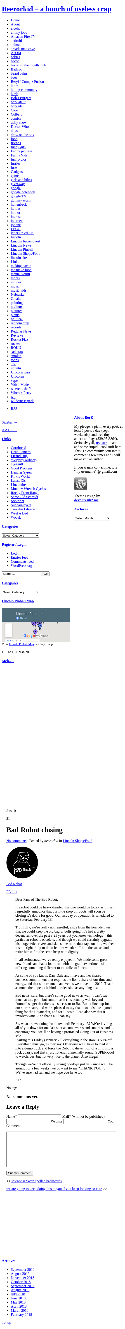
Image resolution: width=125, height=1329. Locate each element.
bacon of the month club (28, 65)
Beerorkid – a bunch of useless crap (56, 9)
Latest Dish (19, 480)
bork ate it (18, 102)
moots (15, 278)
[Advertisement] (15, 736)
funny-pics (18, 159)
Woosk (16, 517)
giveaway (18, 184)
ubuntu (16, 368)
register (101, 443)
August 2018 (20, 1293)
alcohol (16, 28)
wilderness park (22, 401)
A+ (7, 430)
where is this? (21, 389)
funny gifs (18, 147)
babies (15, 57)
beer (14, 77)
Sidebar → (9, 422)
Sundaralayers (21, 505)
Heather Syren (21, 472)
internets (17, 221)
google (16, 188)
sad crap (17, 352)
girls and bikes (21, 180)
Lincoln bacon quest (25, 241)
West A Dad (19, 513)
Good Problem (21, 468)
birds (14, 94)
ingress (16, 217)
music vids (18, 290)
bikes (15, 86)
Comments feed (22, 561)
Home (15, 20)
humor (15, 212)
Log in (15, 553)
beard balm (19, 73)
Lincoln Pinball (22, 249)
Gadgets (17, 172)
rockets (16, 343)
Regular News (21, 331)
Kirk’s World (20, 476)
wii (13, 397)
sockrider (17, 501)
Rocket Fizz (19, 339)
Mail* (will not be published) (77, 1112)
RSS (14, 409)
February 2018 (21, 1317)
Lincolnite (18, 485)
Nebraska (17, 294)
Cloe (14, 110)
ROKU (16, 348)
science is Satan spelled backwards (30, 1184)
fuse (14, 167)
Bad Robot (8, 884)
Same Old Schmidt (24, 497)
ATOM (16, 53)
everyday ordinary (24, 460)
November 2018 (22, 1280)
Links (15, 262)
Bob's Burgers (21, 98)
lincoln (16, 237)
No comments (10, 841)
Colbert (16, 114)
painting (17, 303)
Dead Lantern (21, 452)
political (17, 319)
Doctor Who (20, 127)
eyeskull (17, 464)
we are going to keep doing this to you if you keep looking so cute (48, 1191)
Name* (5, 1112)
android (16, 41)
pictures (16, 311)
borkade (17, 106)
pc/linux (17, 307)
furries (15, 163)
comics (16, 118)
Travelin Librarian (24, 509)
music (15, 286)
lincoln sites (19, 258)
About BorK (83, 417)
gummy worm (21, 200)
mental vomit (20, 274)
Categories (10, 526)
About (15, 24)
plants (15, 315)
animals (16, 45)
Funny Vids (19, 155)
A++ (13, 430)
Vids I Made (20, 384)
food (14, 139)
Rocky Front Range (25, 493)
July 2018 (18, 1297)
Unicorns (17, 376)
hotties (16, 208)
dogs (14, 131)
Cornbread (18, 448)
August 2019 (20, 1276)
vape (14, 380)
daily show (19, 122)
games (15, 176)
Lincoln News (21, 245)
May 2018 (18, 1305)
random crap (20, 323)
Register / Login (14, 544)
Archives (81, 509)
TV (13, 364)
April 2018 (19, 1309)
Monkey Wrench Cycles (28, 489)
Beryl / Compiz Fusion (27, 81)
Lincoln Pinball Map (18, 601)
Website (51, 1117)
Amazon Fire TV (23, 36)
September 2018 (22, 1289)
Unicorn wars (21, 372)
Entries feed (19, 557)
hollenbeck (19, 204)
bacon (15, 61)
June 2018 (18, 1301)
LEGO (16, 229)
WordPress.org (21, 565)
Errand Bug (19, 456)
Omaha (16, 298)
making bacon (21, 266)
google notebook (23, 192)
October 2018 (21, 1284)
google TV (18, 196)
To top (6, 1325)
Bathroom (18, 69)
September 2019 (22, 1272)
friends (16, 143)
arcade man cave (23, 49)
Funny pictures (22, 151)
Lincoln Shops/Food (25, 253)
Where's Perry (21, 393)
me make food (21, 270)
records (16, 327)
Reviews (17, 335)
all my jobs (19, 32)
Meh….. (8, 661)
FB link (5, 892)
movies (16, 282)
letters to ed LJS (22, 233)
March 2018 (19, 1313)
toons (15, 360)
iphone (16, 225)
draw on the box (22, 135)
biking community (24, 90)
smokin (16, 356)
